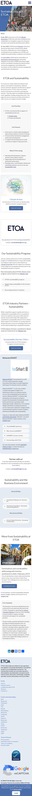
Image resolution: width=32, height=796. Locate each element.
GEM (2, 733)
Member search (5, 685)
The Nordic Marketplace (5, 708)
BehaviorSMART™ (8, 379)
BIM (2, 699)
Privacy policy (5, 739)
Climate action (13, 116)
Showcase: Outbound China (4, 722)
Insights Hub (4, 596)
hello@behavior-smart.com (11, 448)
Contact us (4, 691)
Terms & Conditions (6, 743)
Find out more (16, 208)
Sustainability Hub (10, 167)
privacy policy (18, 789)
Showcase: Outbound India (4, 703)
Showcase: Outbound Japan (4, 729)
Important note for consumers (9, 741)
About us (3, 689)
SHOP (3, 726)
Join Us (3, 683)
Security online (5, 745)
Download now (9, 586)
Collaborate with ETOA (8, 687)
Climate (22, 274)
